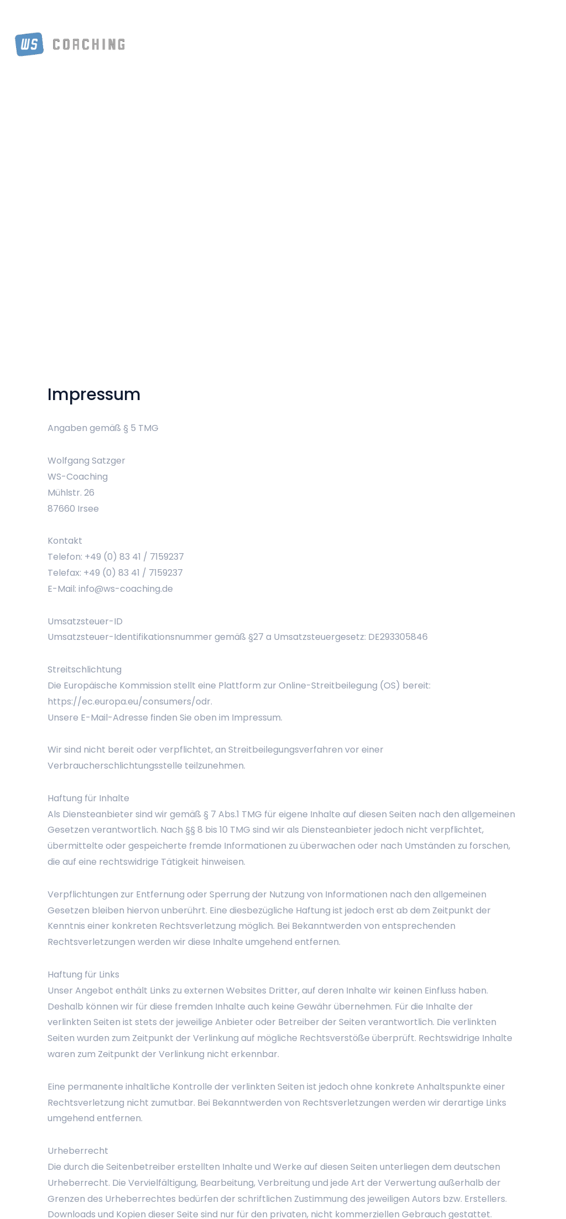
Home (145, 22)
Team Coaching (262, 22)
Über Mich (193, 22)
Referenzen (465, 22)
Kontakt (523, 22)
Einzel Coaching (343, 22)
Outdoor (408, 22)
